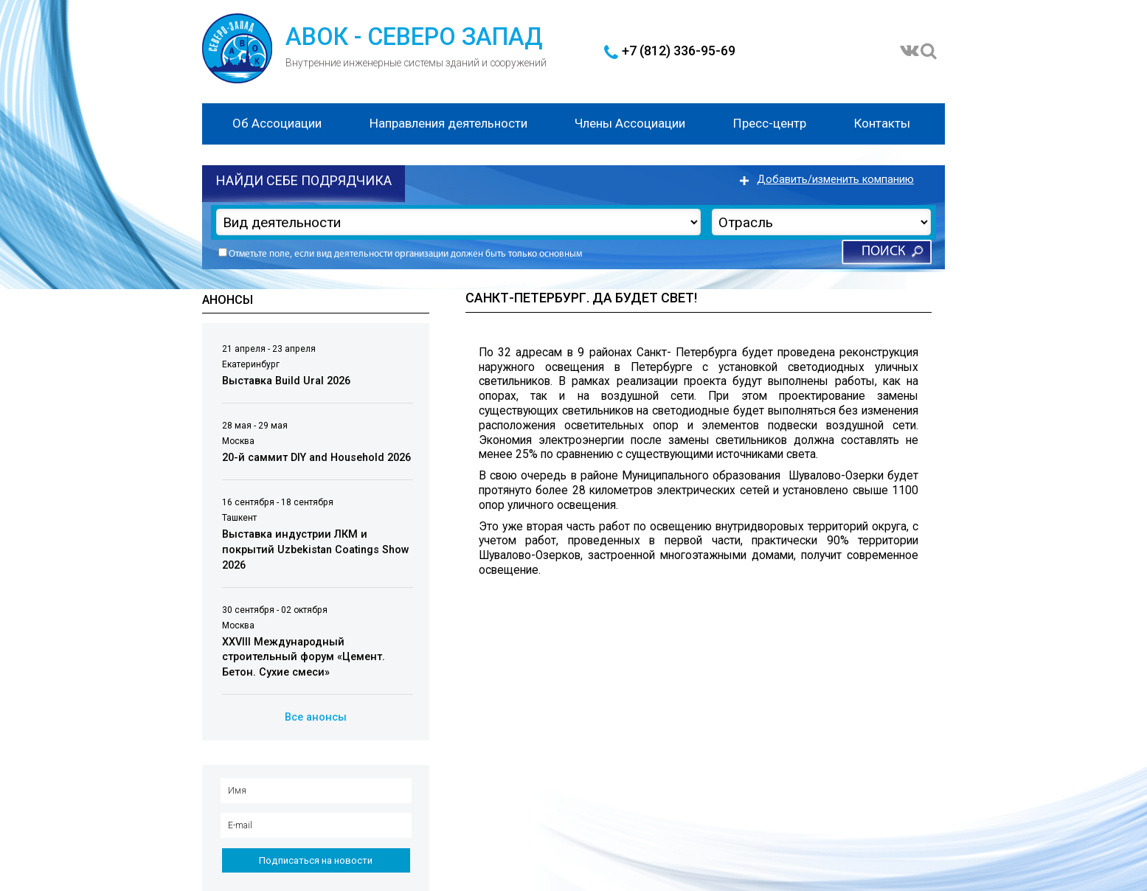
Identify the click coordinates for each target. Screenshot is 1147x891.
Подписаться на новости (315, 860)
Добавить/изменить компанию (835, 179)
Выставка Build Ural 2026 (286, 381)
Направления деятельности (448, 123)
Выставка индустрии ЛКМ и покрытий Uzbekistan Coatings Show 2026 (315, 549)
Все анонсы (316, 717)
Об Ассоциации (277, 123)
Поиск (883, 252)
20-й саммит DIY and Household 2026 (316, 457)
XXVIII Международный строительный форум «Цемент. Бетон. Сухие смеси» (303, 657)
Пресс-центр (769, 123)
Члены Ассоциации (630, 123)
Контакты (882, 123)
